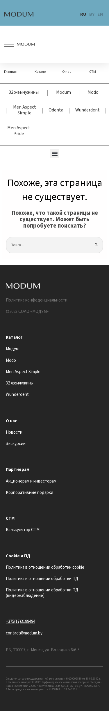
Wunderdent (87, 110)
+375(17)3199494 (20, 621)
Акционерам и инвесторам (31, 481)
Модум (12, 349)
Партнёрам (17, 470)
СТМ (92, 71)
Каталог (41, 71)
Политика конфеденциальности (36, 300)
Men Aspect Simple (24, 110)
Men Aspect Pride (18, 131)
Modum (63, 92)
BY (91, 14)
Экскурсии (16, 444)
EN (100, 14)
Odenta (56, 110)
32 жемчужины (24, 92)
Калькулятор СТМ (23, 530)
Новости (14, 432)
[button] (54, 153)
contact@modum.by (24, 633)
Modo (93, 92)
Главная (10, 71)
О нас (66, 71)
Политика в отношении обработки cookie (45, 567)
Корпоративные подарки (29, 493)
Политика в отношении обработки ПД (42, 579)
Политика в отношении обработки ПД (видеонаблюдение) (42, 593)
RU (83, 14)
